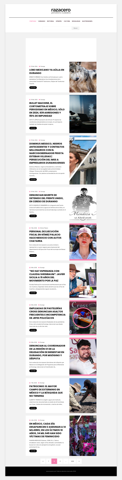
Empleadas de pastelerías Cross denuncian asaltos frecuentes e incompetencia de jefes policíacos (47, 313)
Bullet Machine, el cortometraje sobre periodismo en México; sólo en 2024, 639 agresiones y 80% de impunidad (47, 109)
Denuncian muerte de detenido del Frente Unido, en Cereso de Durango (46, 198)
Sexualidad (77, 21)
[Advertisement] (61, 49)
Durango (40, 21)
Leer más (33, 87)
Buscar (75, 28)
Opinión (59, 21)
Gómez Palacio (44, 228)
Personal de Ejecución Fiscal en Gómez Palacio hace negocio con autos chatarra (45, 236)
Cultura (67, 21)
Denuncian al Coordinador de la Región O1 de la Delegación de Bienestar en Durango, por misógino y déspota (47, 352)
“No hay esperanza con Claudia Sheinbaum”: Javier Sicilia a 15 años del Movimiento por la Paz (47, 275)
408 (73, 461)
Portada (31, 21)
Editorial (50, 21)
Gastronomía (89, 21)
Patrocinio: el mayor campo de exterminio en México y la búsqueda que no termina (46, 391)
